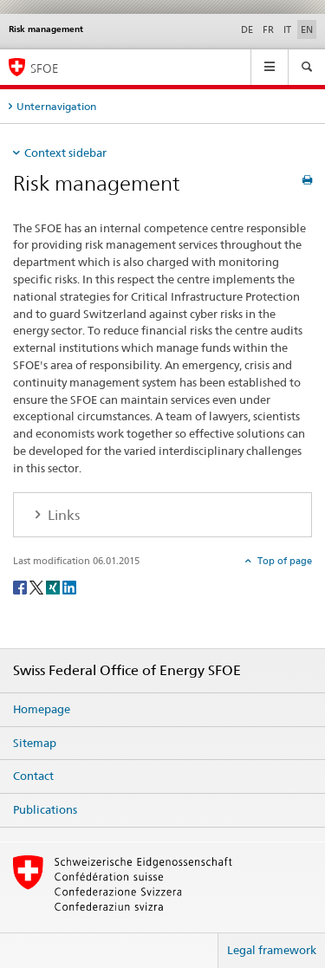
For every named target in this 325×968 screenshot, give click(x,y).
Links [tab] (62, 515)
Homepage (41, 709)
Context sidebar (65, 152)
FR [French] (268, 29)
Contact (33, 776)
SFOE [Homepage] (44, 68)
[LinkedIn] (69, 587)
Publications (45, 809)
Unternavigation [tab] (56, 106)
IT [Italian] (287, 29)
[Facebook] (21, 587)
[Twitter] (37, 587)
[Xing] (54, 587)
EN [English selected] (307, 29)
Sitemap (34, 743)
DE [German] (247, 29)
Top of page (283, 561)
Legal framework (271, 950)
